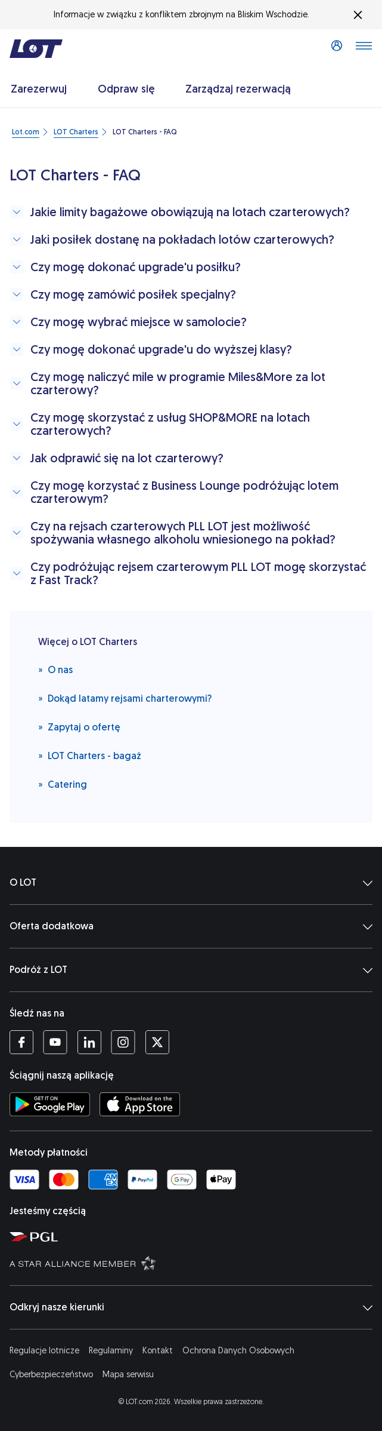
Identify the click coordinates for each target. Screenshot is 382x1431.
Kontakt (157, 1351)
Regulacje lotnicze (44, 1351)
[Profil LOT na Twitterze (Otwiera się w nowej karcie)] (157, 1042)
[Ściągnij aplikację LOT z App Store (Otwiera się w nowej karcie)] (140, 1104)
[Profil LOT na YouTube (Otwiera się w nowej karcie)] (55, 1042)
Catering (62, 784)
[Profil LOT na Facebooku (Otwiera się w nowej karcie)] (21, 1042)
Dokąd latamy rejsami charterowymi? (125, 698)
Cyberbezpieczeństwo (51, 1374)
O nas (55, 669)
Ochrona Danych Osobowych (238, 1351)
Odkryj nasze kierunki (191, 1307)
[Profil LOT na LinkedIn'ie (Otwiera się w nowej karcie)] (89, 1042)
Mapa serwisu (128, 1374)
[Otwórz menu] (363, 49)
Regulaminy (111, 1351)
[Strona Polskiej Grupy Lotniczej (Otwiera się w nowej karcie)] (193, 1236)
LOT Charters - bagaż (89, 755)
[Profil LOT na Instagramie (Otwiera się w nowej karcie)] (123, 1042)
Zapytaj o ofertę (79, 726)
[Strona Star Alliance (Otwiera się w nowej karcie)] (193, 1262)
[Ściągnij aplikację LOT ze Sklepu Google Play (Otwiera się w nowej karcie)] (50, 1104)
